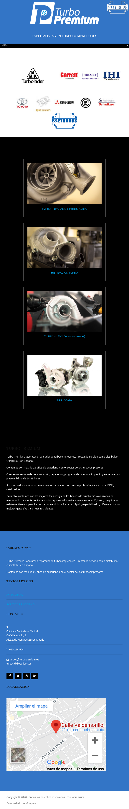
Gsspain (31, 803)
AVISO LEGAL (14, 594)
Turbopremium (75, 797)
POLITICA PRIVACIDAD (20, 604)
